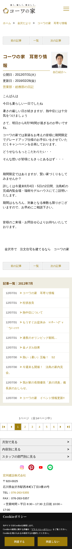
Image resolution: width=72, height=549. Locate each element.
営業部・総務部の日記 (18, 87)
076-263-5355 (20, 492)
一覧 (36, 40)
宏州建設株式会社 (14, 475)
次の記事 (55, 40)
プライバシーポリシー (41, 529)
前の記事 (16, 40)
